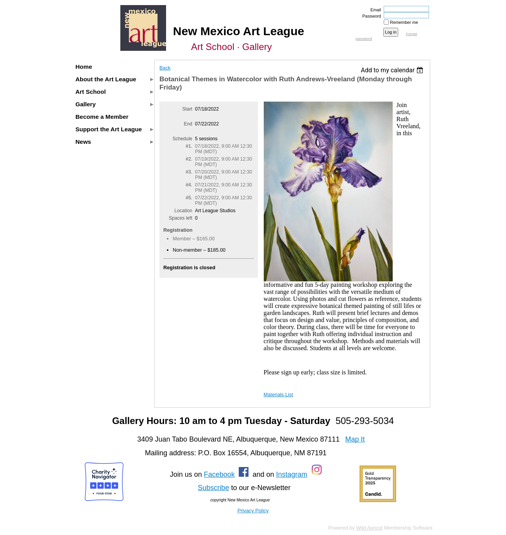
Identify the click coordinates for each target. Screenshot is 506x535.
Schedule (182, 138)
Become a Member (102, 116)
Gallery (85, 104)
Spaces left (180, 218)
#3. (189, 172)
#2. (189, 159)
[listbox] (393, 70)
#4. (189, 185)
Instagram (291, 474)
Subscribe (213, 488)
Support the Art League (108, 129)
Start (187, 109)
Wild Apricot (369, 528)
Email (374, 9)
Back (164, 68)
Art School (90, 91)
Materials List (278, 394)
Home (83, 66)
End (188, 124)
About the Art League (105, 79)
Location (183, 210)
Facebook (219, 474)
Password (370, 16)
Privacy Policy (253, 511)
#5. (189, 197)
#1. (189, 146)
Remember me (404, 22)
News (83, 141)
